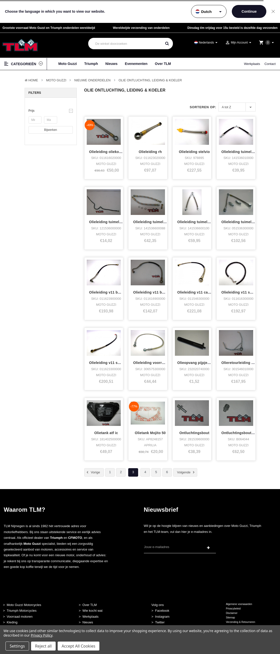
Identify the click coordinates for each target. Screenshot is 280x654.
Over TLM (163, 64)
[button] (51, 111)
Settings (17, 646)
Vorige (92, 472)
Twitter (159, 622)
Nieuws (111, 64)
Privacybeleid (233, 608)
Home (33, 80)
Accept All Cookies (78, 646)
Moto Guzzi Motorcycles (24, 605)
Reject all (43, 646)
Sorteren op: (203, 107)
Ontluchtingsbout (194, 433)
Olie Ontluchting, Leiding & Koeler (150, 80)
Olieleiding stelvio (194, 152)
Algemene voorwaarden (239, 604)
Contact (270, 64)
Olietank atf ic (106, 433)
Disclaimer (232, 613)
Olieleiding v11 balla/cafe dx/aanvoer (164, 292)
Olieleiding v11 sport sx (109, 363)
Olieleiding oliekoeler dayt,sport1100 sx (123, 152)
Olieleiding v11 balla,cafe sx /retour (119, 292)
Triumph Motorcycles (22, 610)
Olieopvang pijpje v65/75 (198, 363)
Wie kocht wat (92, 610)
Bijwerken (50, 130)
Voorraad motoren (20, 616)
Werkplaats (252, 64)
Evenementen (136, 64)
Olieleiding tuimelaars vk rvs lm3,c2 (208, 222)
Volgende (186, 472)
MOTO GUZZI (56, 80)
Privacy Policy (41, 635)
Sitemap (230, 617)
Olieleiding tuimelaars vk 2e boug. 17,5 (166, 222)
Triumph (91, 64)
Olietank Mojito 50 (150, 433)
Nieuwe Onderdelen (92, 80)
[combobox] (125, 43)
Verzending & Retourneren (240, 622)
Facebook (162, 610)
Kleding (12, 622)
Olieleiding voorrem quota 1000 (160, 363)
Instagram (162, 616)
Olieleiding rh (150, 152)
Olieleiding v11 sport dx (241, 292)
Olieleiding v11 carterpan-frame (204, 292)
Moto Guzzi (67, 64)
